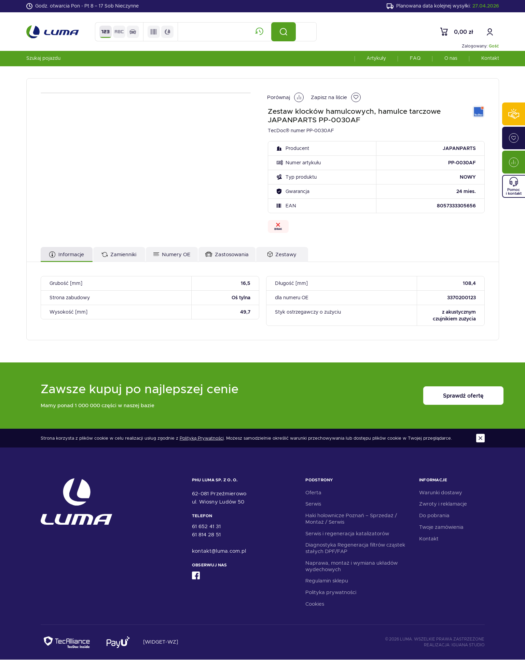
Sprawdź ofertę (442, 397)
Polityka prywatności (330, 594)
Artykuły (376, 59)
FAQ (415, 59)
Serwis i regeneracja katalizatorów (347, 535)
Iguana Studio (468, 646)
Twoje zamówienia (441, 528)
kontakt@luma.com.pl (219, 552)
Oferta (313, 494)
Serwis (313, 505)
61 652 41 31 (206, 527)
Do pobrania (434, 517)
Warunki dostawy (440, 494)
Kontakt (490, 59)
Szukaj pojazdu (43, 59)
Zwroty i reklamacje (443, 505)
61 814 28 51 (206, 536)
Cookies (314, 605)
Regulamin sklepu (326, 582)
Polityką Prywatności (202, 439)
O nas (450, 59)
